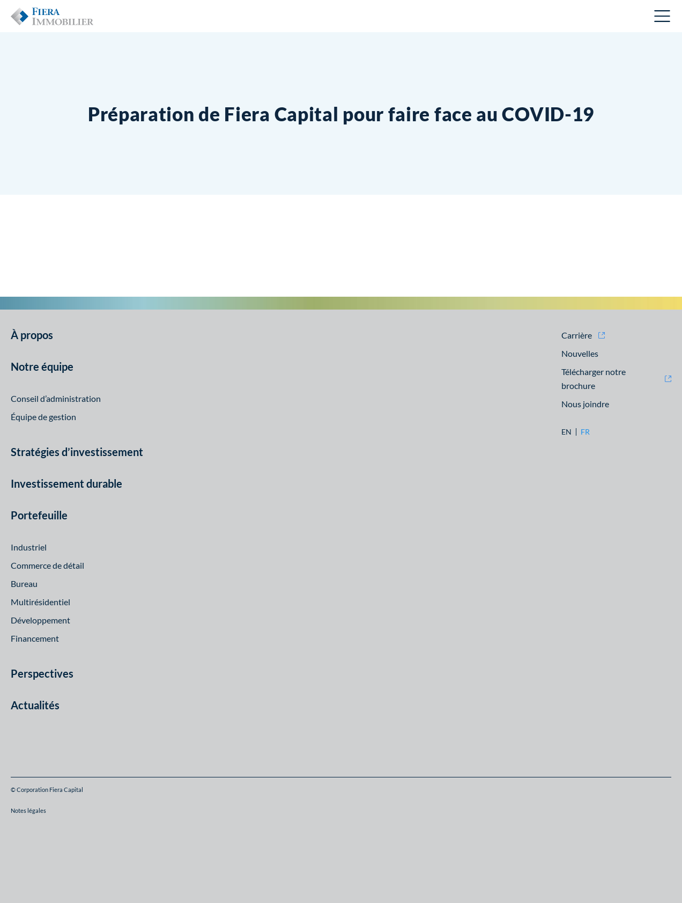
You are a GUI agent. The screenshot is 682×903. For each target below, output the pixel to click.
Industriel (29, 547)
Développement (40, 620)
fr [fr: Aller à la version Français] (585, 432)
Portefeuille (39, 515)
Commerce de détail (47, 565)
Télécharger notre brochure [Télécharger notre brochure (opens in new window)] (593, 378)
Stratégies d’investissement (77, 451)
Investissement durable (66, 483)
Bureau (24, 583)
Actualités (35, 705)
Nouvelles (579, 353)
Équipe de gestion (43, 417)
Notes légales (28, 810)
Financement (35, 638)
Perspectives (42, 673)
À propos (32, 334)
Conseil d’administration (56, 398)
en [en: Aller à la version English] (566, 432)
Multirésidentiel (40, 602)
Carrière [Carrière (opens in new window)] (576, 335)
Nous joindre (585, 404)
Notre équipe (42, 366)
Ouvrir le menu (662, 16)
